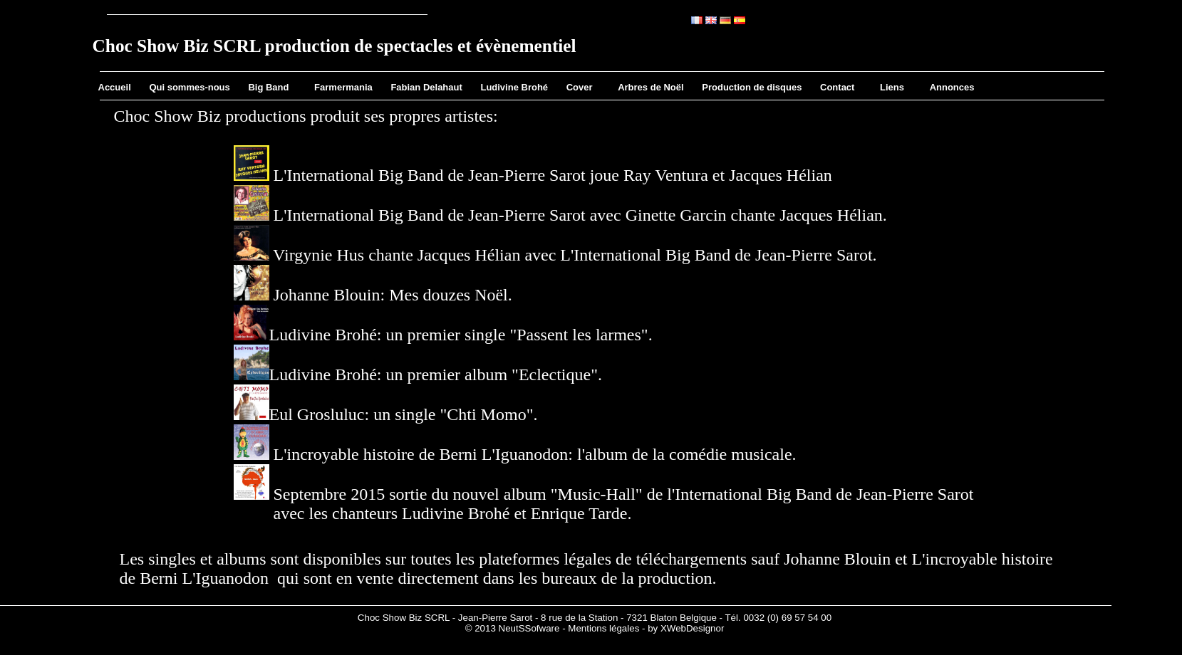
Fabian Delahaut (426, 87)
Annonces (952, 87)
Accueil (114, 87)
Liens (892, 87)
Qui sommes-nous (189, 87)
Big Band (268, 87)
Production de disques (752, 87)
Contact (837, 87)
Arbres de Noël (650, 87)
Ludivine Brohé (514, 87)
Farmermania (343, 87)
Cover (579, 87)
